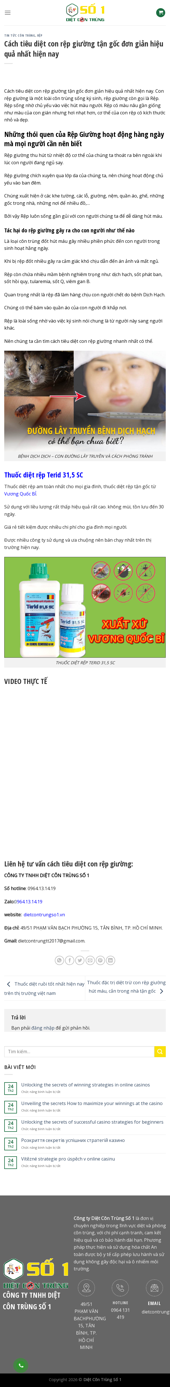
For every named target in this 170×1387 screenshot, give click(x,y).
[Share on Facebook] (69, 960)
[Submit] (160, 1051)
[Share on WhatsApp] (59, 960)
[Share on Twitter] (79, 960)
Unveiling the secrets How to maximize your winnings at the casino (92, 1103)
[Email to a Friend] (90, 960)
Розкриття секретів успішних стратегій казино (73, 1140)
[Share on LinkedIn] (110, 960)
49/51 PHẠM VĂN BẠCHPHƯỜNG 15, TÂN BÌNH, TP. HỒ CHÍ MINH (90, 1326)
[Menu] (7, 12)
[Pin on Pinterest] (100, 960)
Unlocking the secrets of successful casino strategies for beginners (92, 1122)
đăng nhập (43, 1028)
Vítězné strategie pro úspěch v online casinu (68, 1159)
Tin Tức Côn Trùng (19, 35)
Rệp (40, 35)
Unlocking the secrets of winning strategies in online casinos (85, 1085)
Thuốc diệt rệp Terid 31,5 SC (43, 475)
